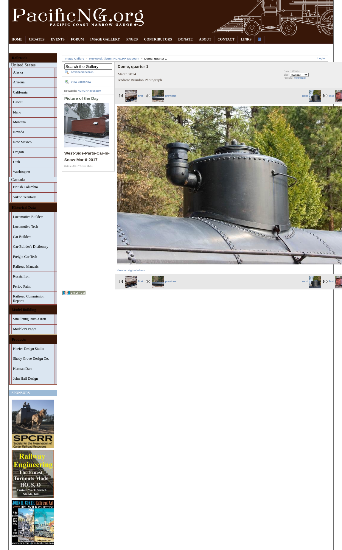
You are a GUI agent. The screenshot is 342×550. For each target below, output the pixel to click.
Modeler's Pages (24, 329)
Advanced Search (82, 72)
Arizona (19, 82)
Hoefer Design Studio (28, 349)
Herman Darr (22, 369)
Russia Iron (21, 276)
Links (246, 39)
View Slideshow (81, 81)
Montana (19, 122)
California (20, 92)
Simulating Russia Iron (29, 319)
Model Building (24, 310)
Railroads (19, 58)
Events (58, 39)
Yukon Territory (24, 197)
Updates (36, 39)
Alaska (18, 72)
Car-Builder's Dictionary (30, 246)
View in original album (131, 270)
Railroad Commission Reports (28, 298)
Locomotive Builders (28, 217)
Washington (21, 172)
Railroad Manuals (26, 266)
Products (19, 339)
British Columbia (25, 187)
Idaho (17, 112)
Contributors (158, 39)
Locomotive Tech (25, 227)
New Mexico (22, 142)
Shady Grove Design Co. (31, 358)
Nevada (18, 132)
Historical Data (24, 207)
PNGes (132, 39)
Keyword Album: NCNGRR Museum (114, 58)
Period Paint (22, 286)
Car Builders (22, 237)
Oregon (18, 152)
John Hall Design (25, 378)
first (134, 95)
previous (164, 95)
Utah (16, 162)
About (205, 39)
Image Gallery (105, 39)
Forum (77, 39)
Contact (225, 39)
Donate (185, 39)
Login (321, 58)
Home (17, 39)
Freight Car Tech (25, 257)
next (311, 95)
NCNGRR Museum (89, 90)
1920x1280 (300, 78)
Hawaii (18, 102)
